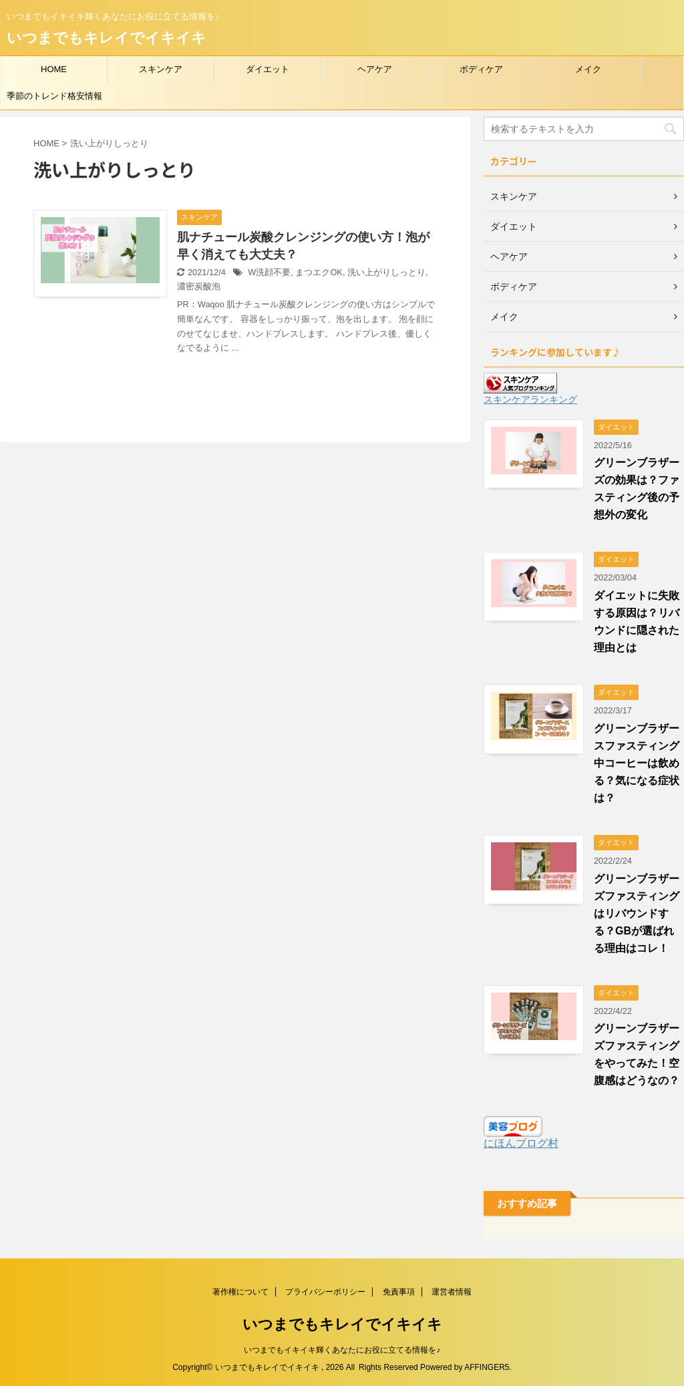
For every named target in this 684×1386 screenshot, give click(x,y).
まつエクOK (319, 272)
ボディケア (481, 69)
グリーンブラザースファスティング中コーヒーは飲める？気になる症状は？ (636, 763)
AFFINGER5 (486, 1367)
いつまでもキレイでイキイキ (106, 37)
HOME (54, 69)
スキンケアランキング (530, 399)
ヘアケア (374, 69)
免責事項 (399, 1291)
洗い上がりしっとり (386, 272)
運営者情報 (452, 1291)
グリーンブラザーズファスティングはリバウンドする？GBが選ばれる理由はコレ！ (636, 913)
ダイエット (267, 69)
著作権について (240, 1291)
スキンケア (160, 69)
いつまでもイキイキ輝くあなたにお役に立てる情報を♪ (342, 1350)
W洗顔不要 (269, 272)
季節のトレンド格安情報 (54, 96)
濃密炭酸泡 (198, 286)
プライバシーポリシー (325, 1291)
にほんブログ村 (521, 1143)
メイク (588, 69)
